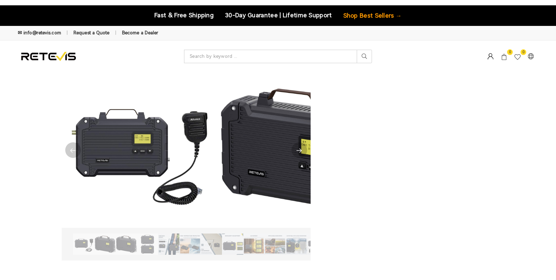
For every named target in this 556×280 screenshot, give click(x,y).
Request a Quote (91, 32)
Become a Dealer (140, 32)
